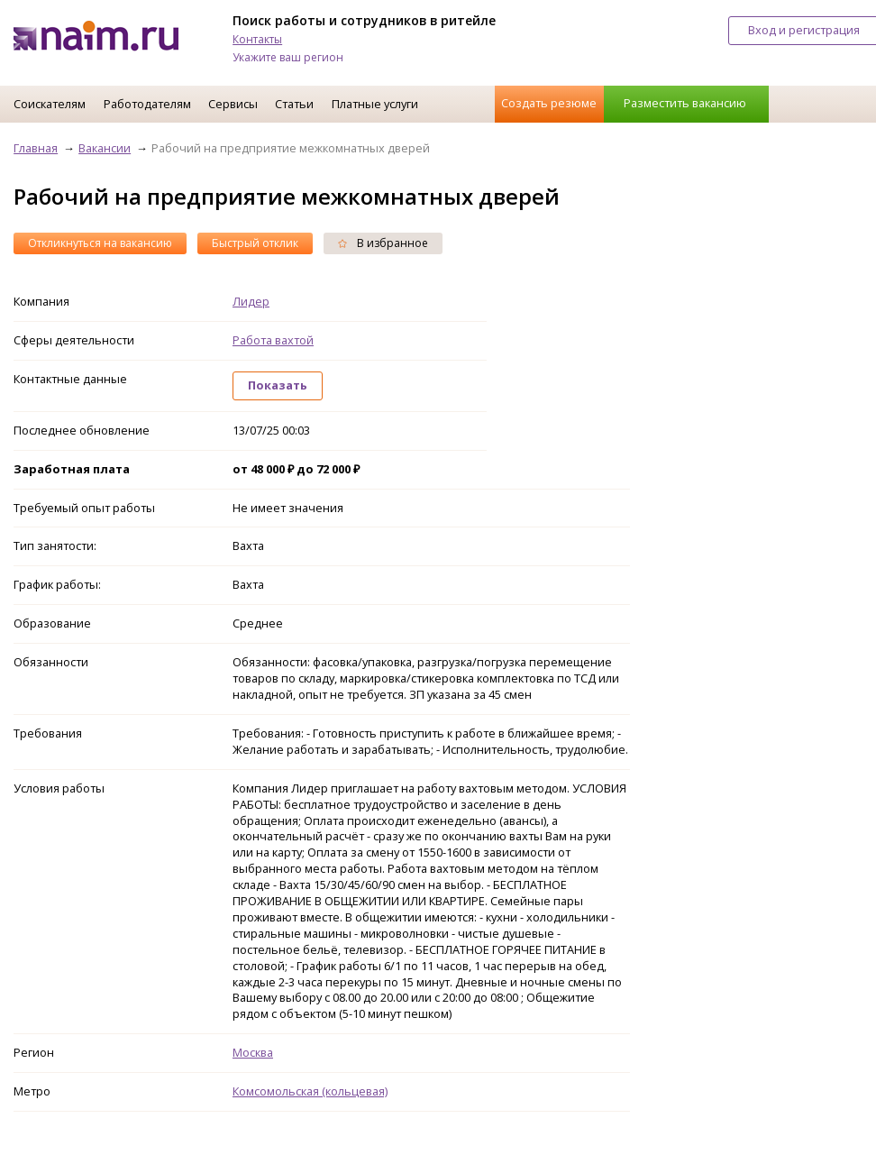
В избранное (383, 243)
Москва (253, 1052)
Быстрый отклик (255, 243)
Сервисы (233, 104)
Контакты (257, 39)
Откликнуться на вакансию (100, 243)
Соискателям (50, 104)
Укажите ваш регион (288, 57)
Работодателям (147, 104)
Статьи (294, 104)
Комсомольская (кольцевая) (310, 1091)
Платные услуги (375, 104)
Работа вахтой (273, 340)
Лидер (251, 301)
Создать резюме (549, 103)
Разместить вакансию (685, 103)
